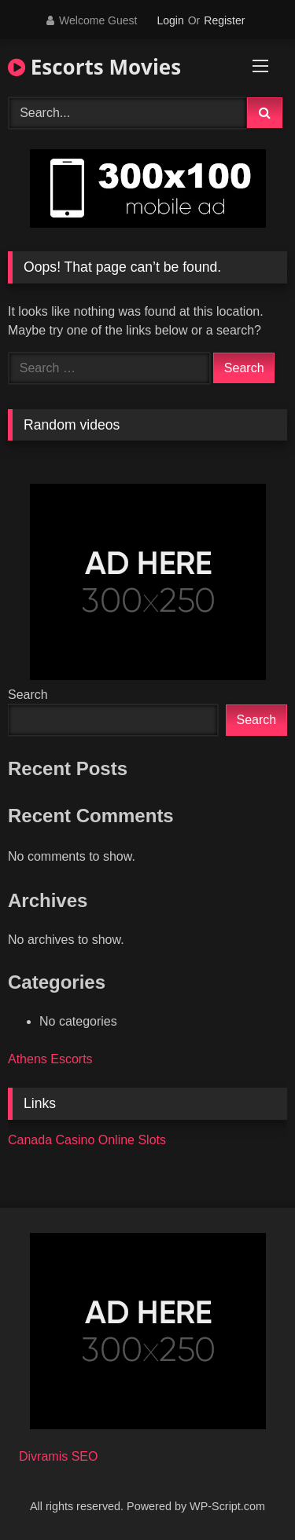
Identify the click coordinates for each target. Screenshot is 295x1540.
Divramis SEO (58, 1456)
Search (28, 694)
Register (224, 20)
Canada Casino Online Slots (87, 1140)
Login (170, 20)
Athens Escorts (50, 1059)
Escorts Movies (94, 67)
